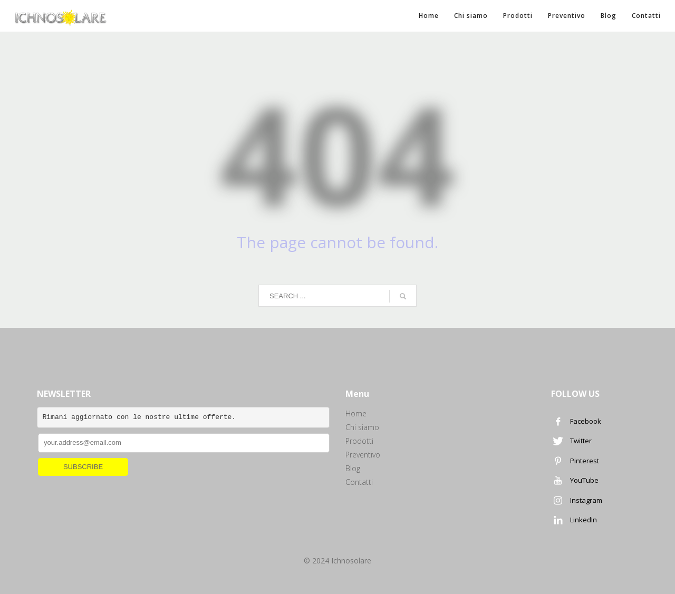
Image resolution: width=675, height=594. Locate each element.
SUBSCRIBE (83, 467)
